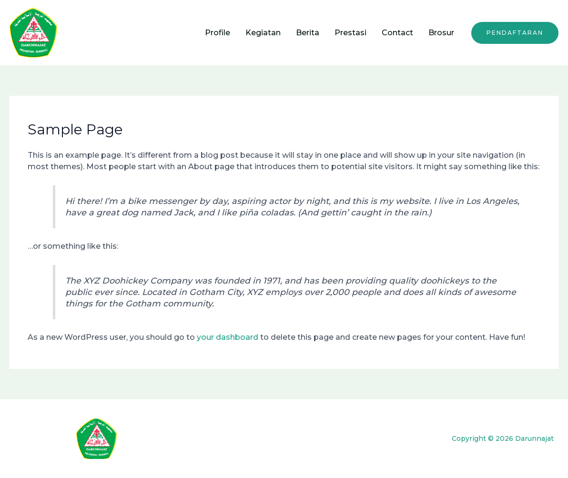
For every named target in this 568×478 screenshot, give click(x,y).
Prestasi (350, 32)
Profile (217, 32)
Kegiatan (263, 32)
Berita (307, 32)
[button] (514, 33)
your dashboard (227, 337)
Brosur (441, 32)
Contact (397, 32)
